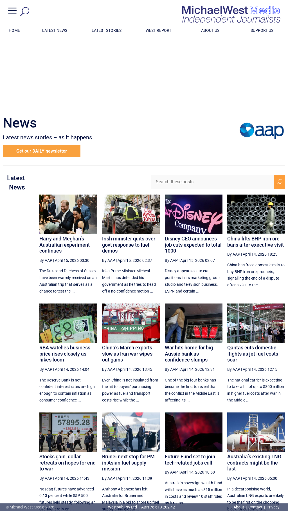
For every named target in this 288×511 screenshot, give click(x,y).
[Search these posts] (212, 108)
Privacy (273, 507)
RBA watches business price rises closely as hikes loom (64, 280)
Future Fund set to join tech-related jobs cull (190, 386)
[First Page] (171, 459)
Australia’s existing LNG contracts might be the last (254, 389)
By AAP (45, 186)
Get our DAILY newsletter (41, 77)
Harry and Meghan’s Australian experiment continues (64, 171)
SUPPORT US (262, 30)
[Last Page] (278, 459)
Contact (255, 507)
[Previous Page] (183, 459)
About (239, 507)
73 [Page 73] (225, 459)
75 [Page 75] (253, 459)
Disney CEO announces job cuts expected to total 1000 (193, 171)
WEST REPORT (158, 30)
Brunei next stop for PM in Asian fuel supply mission (128, 389)
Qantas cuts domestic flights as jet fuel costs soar (252, 280)
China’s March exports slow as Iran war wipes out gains (127, 280)
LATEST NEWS (54, 30)
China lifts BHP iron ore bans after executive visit (255, 168)
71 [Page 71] (196, 459)
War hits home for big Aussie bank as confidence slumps (189, 280)
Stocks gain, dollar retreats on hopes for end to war (67, 389)
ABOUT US (210, 30)
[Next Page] (266, 459)
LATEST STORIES (107, 30)
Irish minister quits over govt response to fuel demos (128, 171)
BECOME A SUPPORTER (259, 477)
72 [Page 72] (210, 459)
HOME (14, 30)
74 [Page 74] (239, 459)
